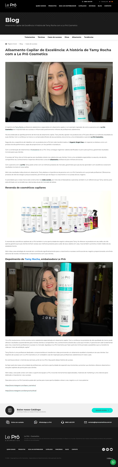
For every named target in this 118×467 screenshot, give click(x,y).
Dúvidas (92, 6)
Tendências (88, 37)
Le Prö (22, 165)
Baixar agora (102, 410)
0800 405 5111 (87, 1)
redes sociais (46, 180)
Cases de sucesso (55, 37)
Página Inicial (11, 44)
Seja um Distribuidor (67, 6)
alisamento (54, 159)
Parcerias (59, 449)
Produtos (52, 6)
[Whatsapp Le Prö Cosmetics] (113, 462)
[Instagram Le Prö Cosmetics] (103, 449)
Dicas (67, 37)
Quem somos (41, 6)
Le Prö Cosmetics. (97, 137)
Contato (107, 6)
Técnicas (41, 37)
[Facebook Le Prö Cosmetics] (107, 449)
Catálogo (82, 6)
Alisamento (76, 37)
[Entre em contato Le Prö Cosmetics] (14, 422)
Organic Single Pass (77, 142)
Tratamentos (30, 37)
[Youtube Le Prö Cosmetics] (111, 449)
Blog (100, 6)
